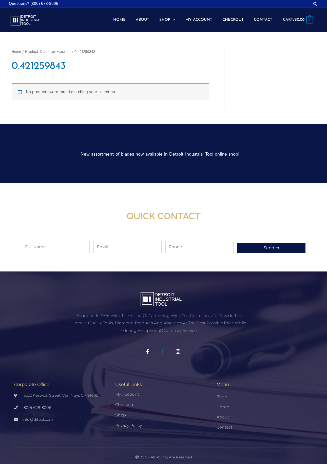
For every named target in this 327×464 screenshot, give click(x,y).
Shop (120, 410)
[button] (315, 4)
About (223, 412)
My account (127, 389)
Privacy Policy (128, 420)
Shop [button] (222, 391)
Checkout (125, 399)
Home (16, 47)
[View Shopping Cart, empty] (297, 18)
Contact (224, 422)
